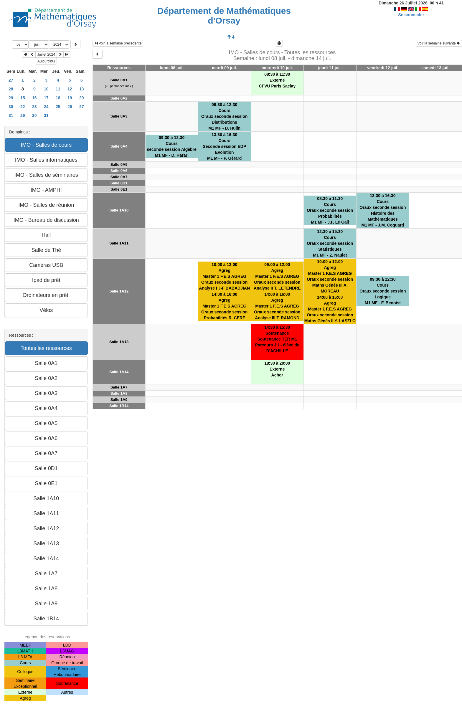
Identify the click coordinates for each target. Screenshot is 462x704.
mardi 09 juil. (224, 67)
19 (69, 97)
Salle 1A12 (118, 291)
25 (58, 106)
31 (11, 115)
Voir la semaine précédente (118, 43)
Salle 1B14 (118, 406)
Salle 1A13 (118, 342)
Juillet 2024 (46, 54)
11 (58, 89)
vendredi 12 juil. (382, 67)
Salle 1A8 (119, 393)
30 (11, 106)
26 (69, 106)
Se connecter (411, 14)
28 (11, 89)
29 (11, 97)
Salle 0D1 (119, 183)
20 (81, 97)
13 (81, 89)
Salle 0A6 (119, 170)
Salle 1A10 (118, 210)
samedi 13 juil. (435, 67)
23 (34, 106)
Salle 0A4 (119, 146)
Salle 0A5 (119, 164)
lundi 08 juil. (172, 67)
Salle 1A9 (119, 399)
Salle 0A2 (119, 98)
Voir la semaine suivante (439, 43)
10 (46, 89)
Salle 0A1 (119, 80)
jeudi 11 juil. (330, 67)
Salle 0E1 (118, 189)
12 (69, 89)
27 (11, 80)
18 (58, 97)
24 (46, 106)
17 (46, 97)
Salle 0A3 (119, 116)
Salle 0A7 (119, 177)
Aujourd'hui (46, 61)
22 (22, 106)
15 (22, 97)
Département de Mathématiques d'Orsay (224, 15)
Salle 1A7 (119, 387)
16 (34, 97)
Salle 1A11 (118, 243)
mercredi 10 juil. (277, 67)
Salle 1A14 (118, 372)
